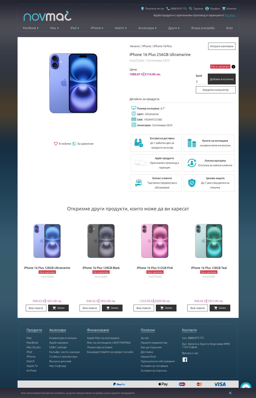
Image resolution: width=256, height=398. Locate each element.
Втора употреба (203, 28)
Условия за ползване (154, 365)
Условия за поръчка (154, 370)
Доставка (147, 351)
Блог (229, 28)
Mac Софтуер (57, 365)
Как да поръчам (151, 347)
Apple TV (32, 365)
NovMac (230, 15)
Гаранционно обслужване (158, 361)
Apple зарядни (58, 342)
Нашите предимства (154, 342)
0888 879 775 (196, 337)
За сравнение (83, 143)
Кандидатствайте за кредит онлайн (110, 351)
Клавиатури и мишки (63, 337)
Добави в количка (222, 79)
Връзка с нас (190, 353)
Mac (53, 28)
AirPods (31, 370)
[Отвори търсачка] (196, 8)
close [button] (230, 393)
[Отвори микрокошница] (229, 8)
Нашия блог (148, 356)
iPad (73, 28)
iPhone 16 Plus (162, 46)
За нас (145, 337)
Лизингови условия (99, 347)
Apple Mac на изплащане (103, 337)
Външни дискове (60, 361)
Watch (119, 28)
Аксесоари (146, 28)
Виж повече (36, 308)
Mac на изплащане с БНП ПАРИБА (109, 342)
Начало (135, 46)
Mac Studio (34, 347)
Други (172, 28)
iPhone (96, 28)
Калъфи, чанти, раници (64, 351)
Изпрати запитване (221, 46)
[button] (212, 8)
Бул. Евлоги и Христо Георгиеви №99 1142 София (206, 345)
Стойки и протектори (63, 356)
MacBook (29, 28)
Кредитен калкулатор (216, 89)
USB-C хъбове (58, 347)
